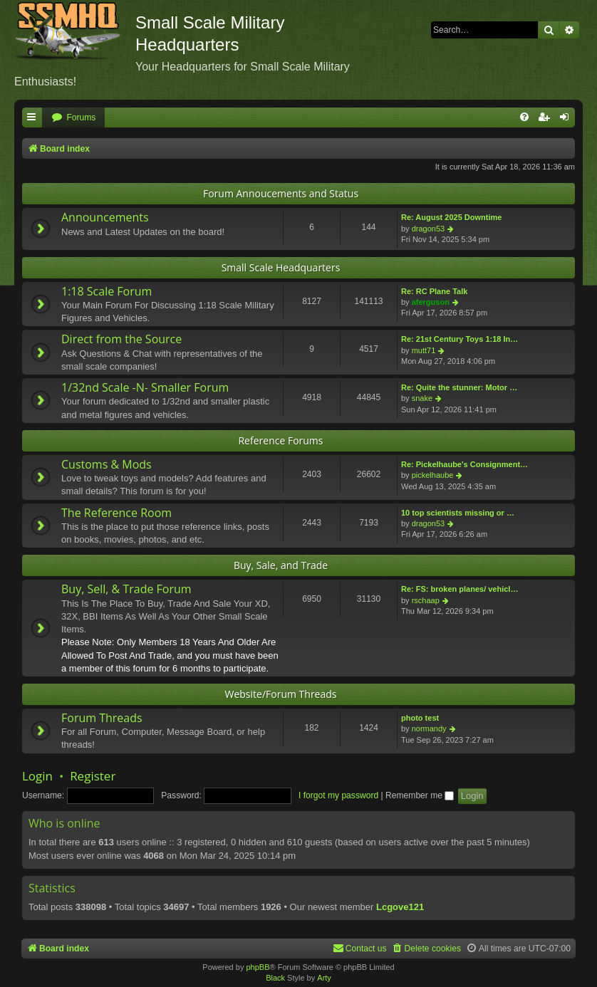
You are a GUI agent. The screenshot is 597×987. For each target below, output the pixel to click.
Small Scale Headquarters (281, 267)
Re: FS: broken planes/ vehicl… (459, 589)
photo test (420, 718)
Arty (324, 977)
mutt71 (424, 350)
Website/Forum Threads (281, 694)
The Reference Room (116, 513)
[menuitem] (73, 117)
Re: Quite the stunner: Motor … (459, 387)
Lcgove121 (400, 907)
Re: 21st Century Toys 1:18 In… (459, 339)
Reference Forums (280, 440)
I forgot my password (338, 795)
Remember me (419, 795)
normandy (429, 728)
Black (275, 977)
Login (37, 776)
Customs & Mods (106, 464)
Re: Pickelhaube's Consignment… (464, 464)
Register (92, 776)
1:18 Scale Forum (106, 291)
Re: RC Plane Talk (434, 291)
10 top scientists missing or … (457, 512)
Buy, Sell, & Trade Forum (126, 589)
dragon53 (428, 228)
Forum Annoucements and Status (280, 193)
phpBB (257, 967)
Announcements (105, 217)
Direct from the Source (121, 339)
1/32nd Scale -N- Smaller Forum (145, 387)
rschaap (426, 600)
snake (422, 398)
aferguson (431, 302)
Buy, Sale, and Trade (281, 565)
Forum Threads (101, 718)
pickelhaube (433, 475)
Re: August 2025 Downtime (451, 217)
